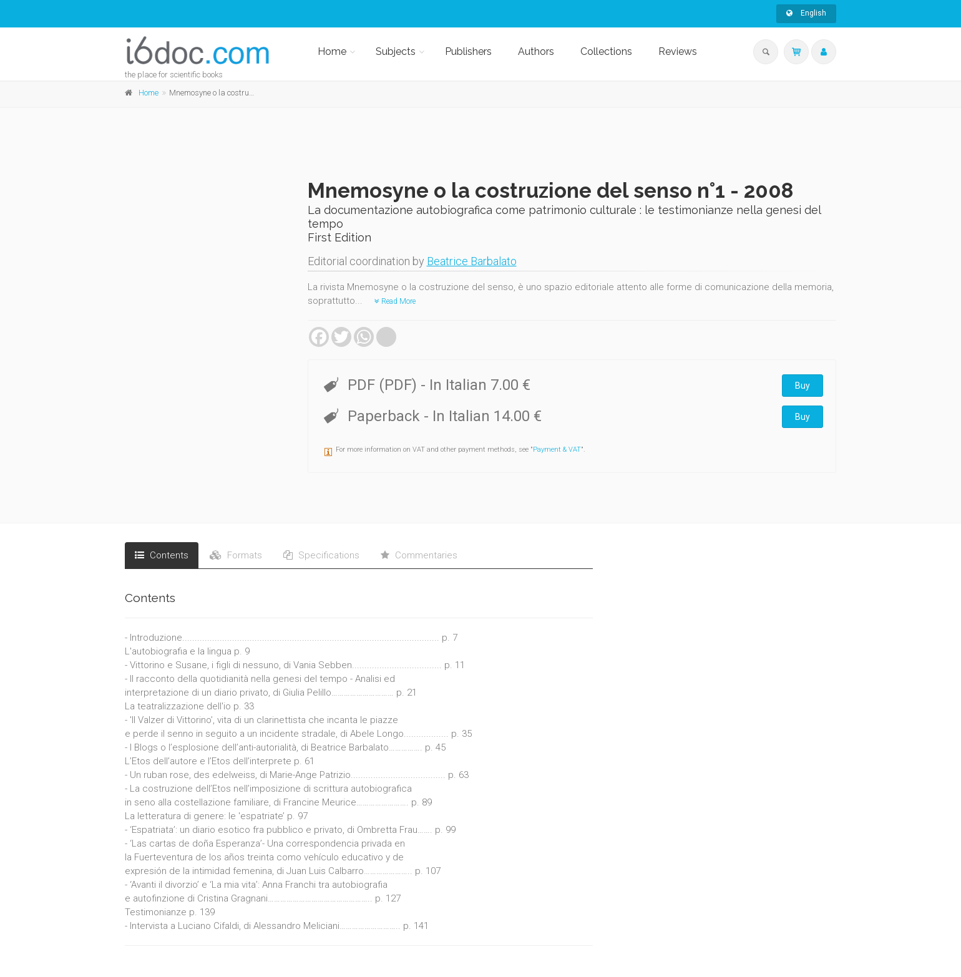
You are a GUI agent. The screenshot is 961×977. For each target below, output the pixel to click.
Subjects (396, 51)
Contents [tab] (161, 555)
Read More (395, 301)
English (806, 13)
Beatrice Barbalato (472, 261)
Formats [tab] (236, 555)
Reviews (677, 51)
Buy (802, 386)
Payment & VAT (557, 449)
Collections (606, 51)
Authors (536, 51)
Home (332, 51)
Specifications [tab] (321, 555)
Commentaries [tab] (419, 555)
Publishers (468, 51)
